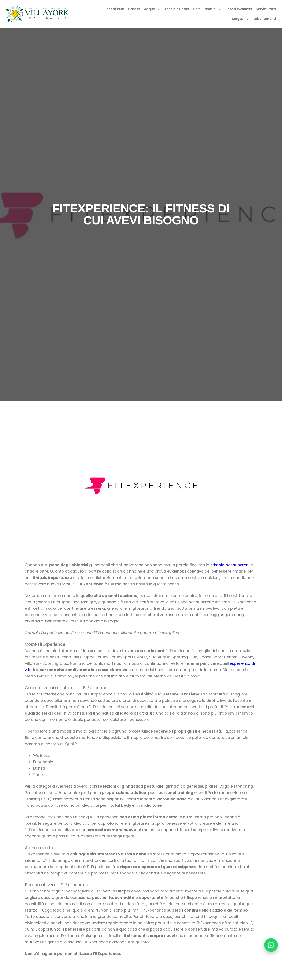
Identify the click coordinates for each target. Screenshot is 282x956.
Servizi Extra (266, 9)
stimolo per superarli (229, 564)
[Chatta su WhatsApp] (271, 945)
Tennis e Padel (176, 9)
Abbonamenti (264, 19)
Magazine (240, 19)
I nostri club (114, 9)
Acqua (152, 9)
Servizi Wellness (238, 9)
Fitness (134, 9)
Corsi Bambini (207, 9)
